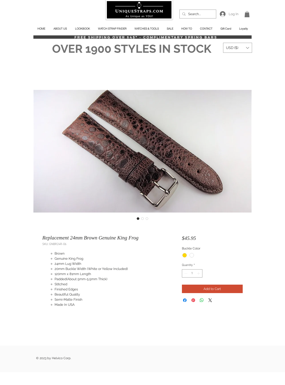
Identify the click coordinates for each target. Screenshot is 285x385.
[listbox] (237, 48)
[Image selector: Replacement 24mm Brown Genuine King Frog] (138, 218)
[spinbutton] (192, 273)
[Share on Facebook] (184, 300)
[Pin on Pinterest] (193, 300)
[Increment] (199, 273)
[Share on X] (210, 300)
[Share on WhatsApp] (201, 300)
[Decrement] (185, 273)
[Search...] (197, 14)
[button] (247, 14)
